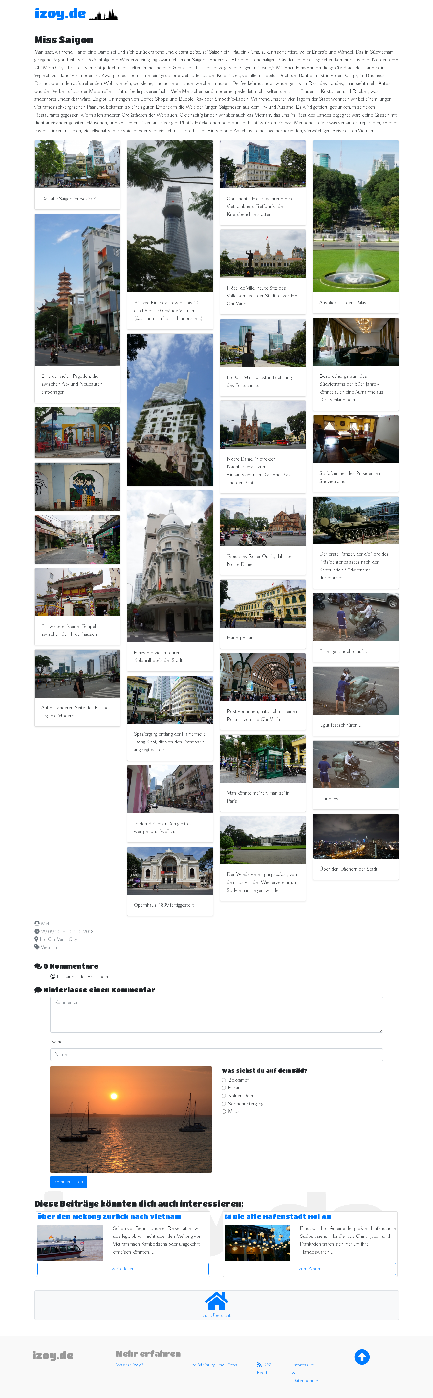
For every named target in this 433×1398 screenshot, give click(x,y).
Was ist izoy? (129, 1365)
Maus (234, 1111)
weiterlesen (123, 1269)
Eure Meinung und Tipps (211, 1365)
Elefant (235, 1088)
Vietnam (49, 947)
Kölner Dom (240, 1096)
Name (56, 1042)
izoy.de (60, 13)
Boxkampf (238, 1080)
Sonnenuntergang (245, 1104)
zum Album (310, 1269)
